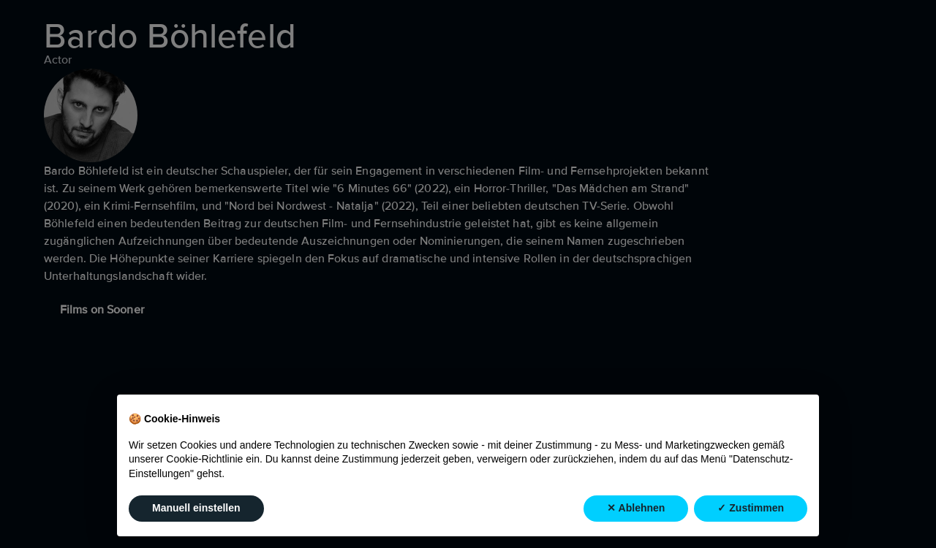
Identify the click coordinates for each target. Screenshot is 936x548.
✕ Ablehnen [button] (636, 508)
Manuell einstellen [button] (196, 508)
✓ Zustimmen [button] (750, 508)
